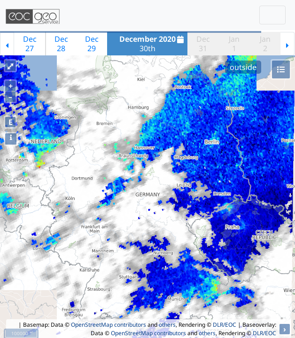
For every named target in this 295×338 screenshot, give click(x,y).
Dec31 (203, 44)
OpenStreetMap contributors (108, 325)
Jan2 (265, 44)
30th (152, 44)
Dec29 (92, 44)
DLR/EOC (224, 325)
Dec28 (61, 44)
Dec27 (30, 44)
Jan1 (234, 44)
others (167, 325)
